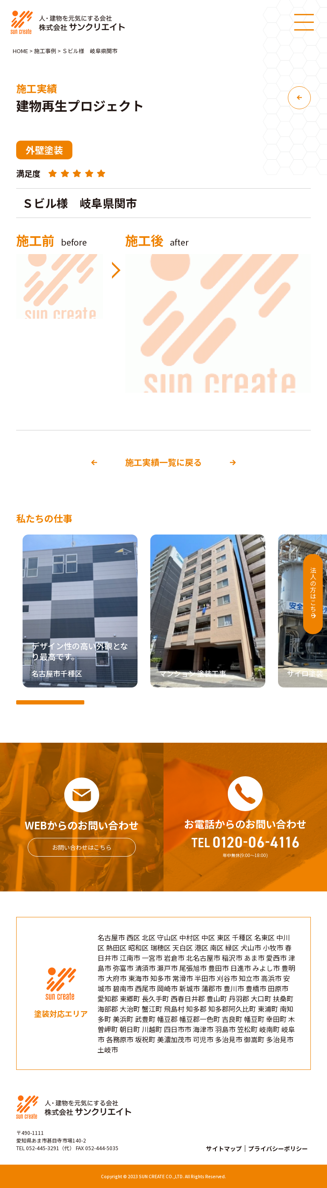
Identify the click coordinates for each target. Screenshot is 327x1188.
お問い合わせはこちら (82, 847)
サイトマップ (224, 1148)
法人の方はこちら (311, 592)
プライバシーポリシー (278, 1148)
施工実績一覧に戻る (163, 462)
